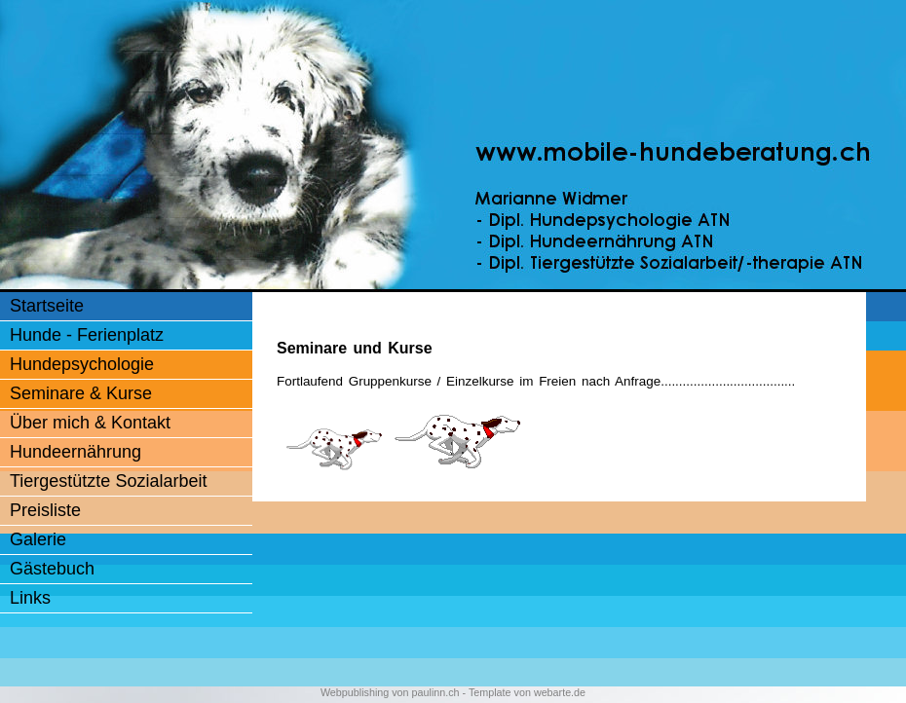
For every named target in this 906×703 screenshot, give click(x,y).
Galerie (38, 539)
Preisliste (45, 510)
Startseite (47, 305)
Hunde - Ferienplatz (87, 335)
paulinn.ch (436, 692)
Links (30, 598)
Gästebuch (52, 568)
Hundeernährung (75, 452)
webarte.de (559, 692)
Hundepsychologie (82, 364)
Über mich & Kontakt (90, 422)
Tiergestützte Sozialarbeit (108, 481)
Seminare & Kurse (81, 393)
